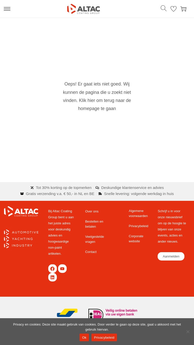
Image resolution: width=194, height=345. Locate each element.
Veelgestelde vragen (94, 239)
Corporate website (136, 238)
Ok (84, 337)
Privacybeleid (138, 226)
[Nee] (187, 331)
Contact (90, 252)
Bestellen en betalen (94, 224)
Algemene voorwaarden (138, 213)
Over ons (92, 211)
